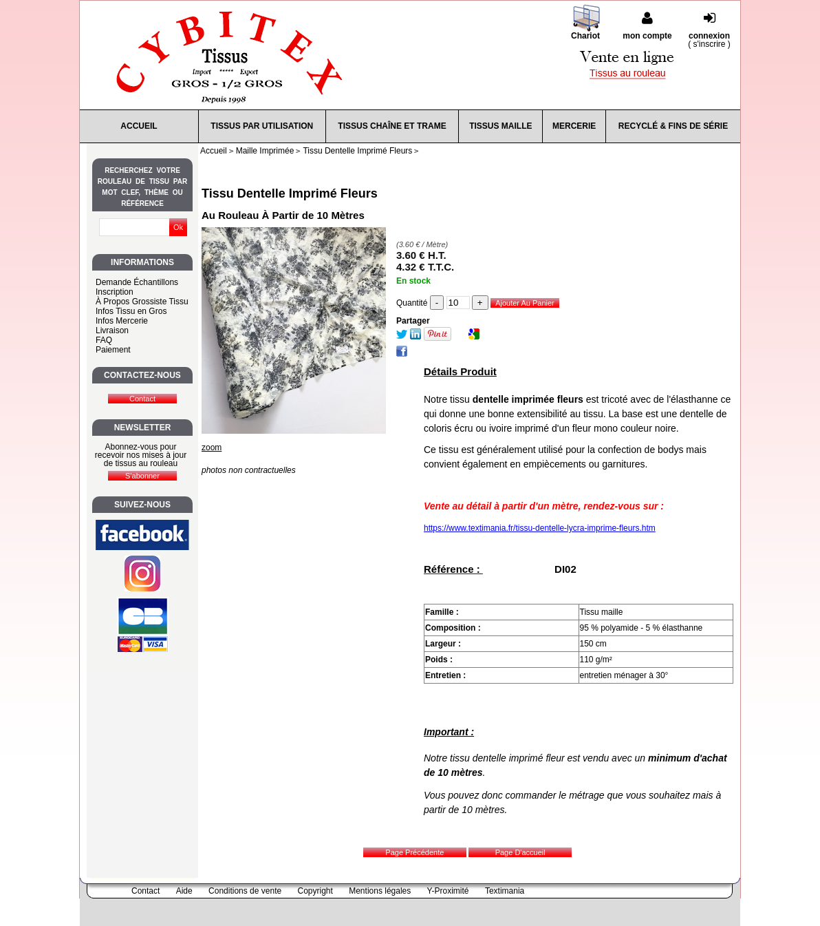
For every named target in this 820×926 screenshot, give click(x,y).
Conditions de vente (244, 891)
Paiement (113, 350)
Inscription (114, 292)
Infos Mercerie (122, 321)
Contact (145, 891)
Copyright (315, 891)
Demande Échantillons (137, 282)
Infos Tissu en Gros (131, 311)
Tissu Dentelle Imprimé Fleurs (290, 193)
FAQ (104, 340)
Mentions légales (380, 891)
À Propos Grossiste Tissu (142, 301)
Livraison (112, 330)
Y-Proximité (448, 891)
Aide (184, 891)
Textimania (504, 891)
